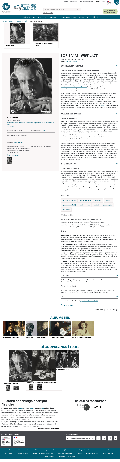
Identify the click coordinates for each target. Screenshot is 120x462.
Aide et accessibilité (103, 453)
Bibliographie (67, 215)
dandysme (66, 210)
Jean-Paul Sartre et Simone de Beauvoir (74, 87)
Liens (63, 297)
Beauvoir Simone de (69, 201)
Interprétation (69, 164)
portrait (96, 205)
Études (11, 453)
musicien (98, 201)
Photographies (18, 143)
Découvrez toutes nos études (19, 21)
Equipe (72, 453)
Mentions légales (23, 456)
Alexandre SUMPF (71, 62)
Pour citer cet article (70, 286)
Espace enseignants (86, 1)
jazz (88, 205)
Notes (63, 231)
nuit (81, 205)
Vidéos (81, 17)
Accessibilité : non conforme (67, 459)
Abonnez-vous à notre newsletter (80, 441)
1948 (44, 131)
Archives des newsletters (65, 456)
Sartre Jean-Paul (85, 201)
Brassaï (103, 106)
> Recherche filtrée (48, 13)
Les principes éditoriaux (86, 453)
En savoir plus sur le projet (47, 432)
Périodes (53, 17)
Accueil (5, 21)
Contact (79, 456)
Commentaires (67, 305)
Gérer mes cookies (108, 456)
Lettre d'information (70, 1)
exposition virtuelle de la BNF (89, 301)
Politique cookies (49, 459)
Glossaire (65, 276)
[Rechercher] (59, 9)
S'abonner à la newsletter (109, 11)
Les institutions (9, 456)
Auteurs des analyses (24, 453)
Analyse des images (71, 114)
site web (11, 127)
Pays (46, 453)
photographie (107, 205)
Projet (64, 453)
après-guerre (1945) (69, 205)
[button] (17, 36)
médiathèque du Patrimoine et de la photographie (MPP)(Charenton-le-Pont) (31, 124)
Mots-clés (42, 17)
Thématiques (28, 17)
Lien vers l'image (14, 156)
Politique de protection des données (43, 456)
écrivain (108, 201)
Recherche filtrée (69, 17)
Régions (37, 453)
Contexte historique (72, 66)
